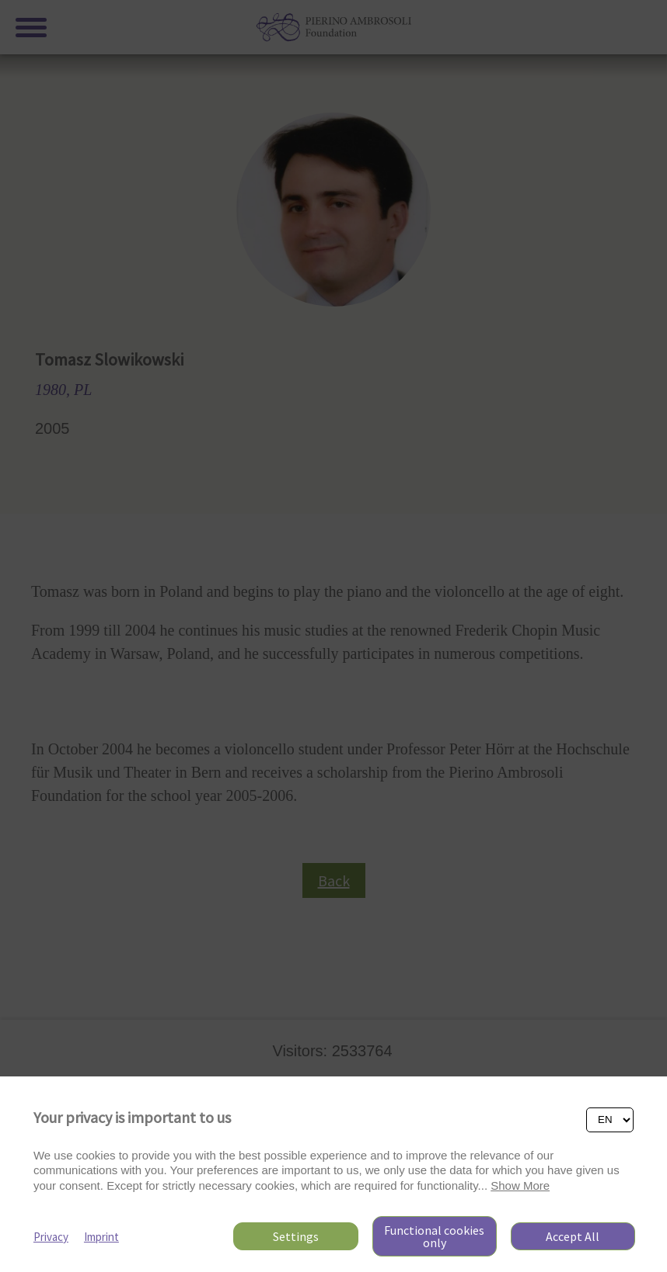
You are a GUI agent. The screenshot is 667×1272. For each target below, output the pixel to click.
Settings (296, 1236)
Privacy (50, 1236)
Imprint (101, 1236)
